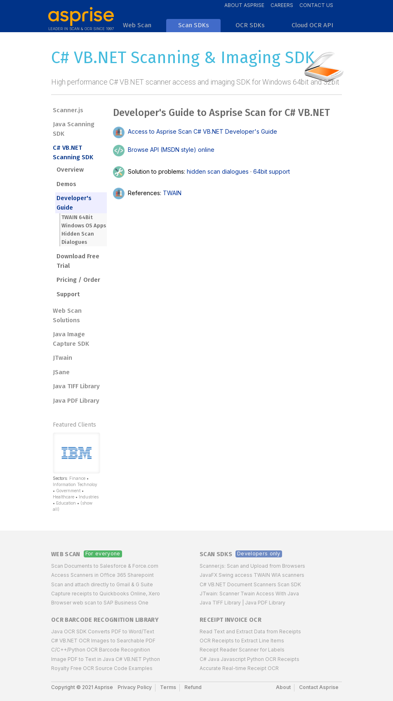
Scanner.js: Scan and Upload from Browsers (252, 566)
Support (68, 294)
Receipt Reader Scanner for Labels (242, 650)
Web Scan (65, 554)
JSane (61, 372)
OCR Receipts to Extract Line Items (242, 640)
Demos (66, 184)
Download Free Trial (77, 261)
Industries (89, 496)
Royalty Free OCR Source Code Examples (102, 668)
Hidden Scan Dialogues (77, 238)
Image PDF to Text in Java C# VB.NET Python (105, 659)
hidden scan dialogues (218, 171)
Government (68, 490)
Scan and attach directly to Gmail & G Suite (102, 584)
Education (66, 502)
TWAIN (172, 192)
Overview (70, 169)
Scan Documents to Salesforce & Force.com (104, 566)
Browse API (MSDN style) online (163, 149)
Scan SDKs (216, 554)
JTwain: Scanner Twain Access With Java (249, 593)
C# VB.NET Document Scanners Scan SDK (250, 584)
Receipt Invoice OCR (230, 619)
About (283, 687)
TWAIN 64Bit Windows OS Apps (83, 221)
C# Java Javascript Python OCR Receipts (249, 659)
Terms (168, 687)
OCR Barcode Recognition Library (104, 619)
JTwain (62, 357)
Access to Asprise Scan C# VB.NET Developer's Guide (195, 131)
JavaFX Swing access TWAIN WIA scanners (252, 575)
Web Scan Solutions (67, 315)
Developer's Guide (74, 202)
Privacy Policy (135, 687)
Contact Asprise (319, 687)
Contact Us (316, 5)
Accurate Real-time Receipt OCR (239, 668)
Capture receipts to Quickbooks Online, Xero (105, 593)
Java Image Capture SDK (71, 338)
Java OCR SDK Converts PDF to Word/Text (102, 631)
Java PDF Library (76, 400)
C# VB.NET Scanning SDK (73, 152)
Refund (193, 687)
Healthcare (63, 496)
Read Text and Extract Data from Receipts (250, 631)
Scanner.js (68, 110)
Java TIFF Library (76, 386)
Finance (77, 478)
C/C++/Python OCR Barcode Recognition (100, 650)
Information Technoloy (75, 484)
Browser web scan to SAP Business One (99, 603)
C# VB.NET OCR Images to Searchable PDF (103, 640)
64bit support (271, 171)
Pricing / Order (78, 279)
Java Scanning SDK (73, 128)
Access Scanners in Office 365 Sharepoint (102, 575)
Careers (282, 5)
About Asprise (244, 5)
